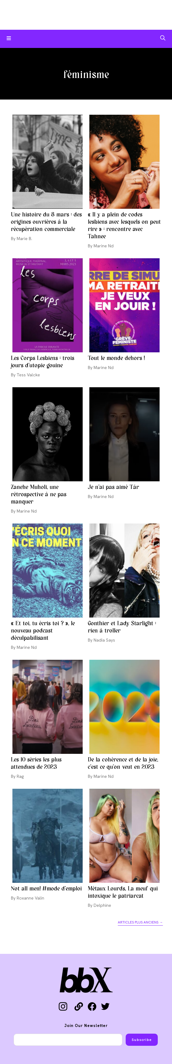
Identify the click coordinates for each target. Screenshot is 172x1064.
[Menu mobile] (9, 39)
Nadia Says (104, 640)
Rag (20, 776)
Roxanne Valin (30, 898)
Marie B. (24, 238)
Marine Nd (104, 246)
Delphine (102, 905)
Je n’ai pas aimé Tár (113, 487)
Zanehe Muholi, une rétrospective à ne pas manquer (38, 494)
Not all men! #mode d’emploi (46, 889)
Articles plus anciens (140, 922)
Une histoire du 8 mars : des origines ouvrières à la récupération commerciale (46, 222)
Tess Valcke (28, 375)
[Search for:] (163, 39)
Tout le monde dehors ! (116, 358)
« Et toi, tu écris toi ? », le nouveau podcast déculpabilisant (43, 631)
